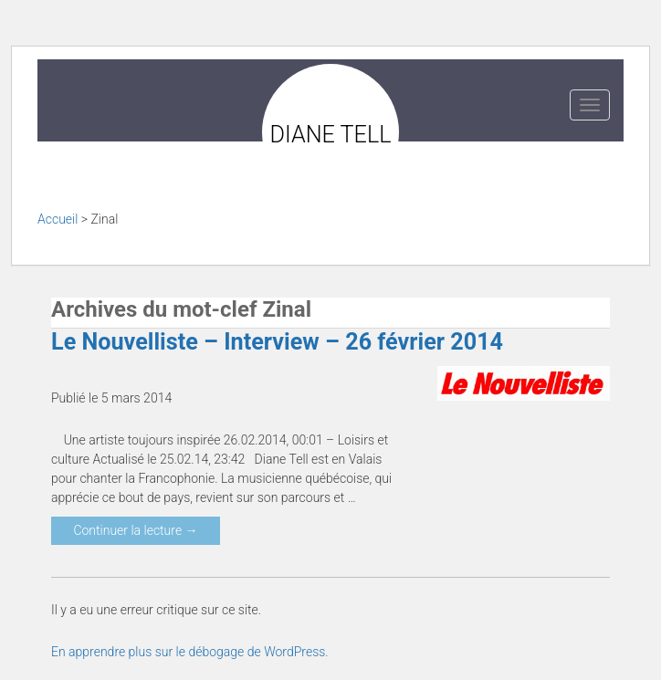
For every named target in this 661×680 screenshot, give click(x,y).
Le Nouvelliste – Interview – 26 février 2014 (277, 342)
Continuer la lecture (135, 530)
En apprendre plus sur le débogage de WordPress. (190, 651)
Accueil (57, 219)
